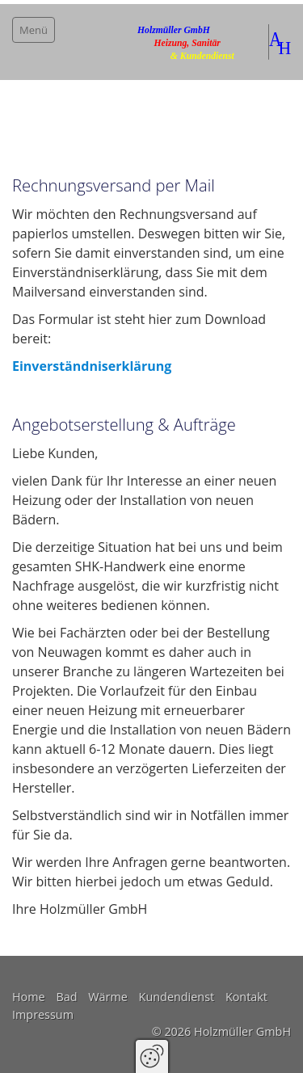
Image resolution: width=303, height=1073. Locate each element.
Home (28, 996)
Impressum (43, 1014)
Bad (66, 996)
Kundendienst (177, 996)
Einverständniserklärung (91, 366)
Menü (33, 30)
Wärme (108, 996)
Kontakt (246, 996)
